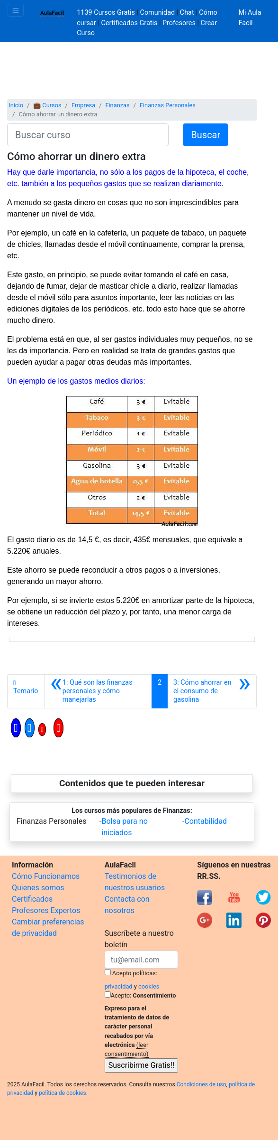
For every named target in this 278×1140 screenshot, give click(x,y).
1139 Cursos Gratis (106, 13)
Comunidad (157, 13)
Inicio (16, 105)
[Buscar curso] (88, 134)
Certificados (32, 899)
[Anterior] (98, 691)
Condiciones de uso (201, 1084)
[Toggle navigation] (16, 10)
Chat (187, 13)
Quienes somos (38, 887)
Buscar (205, 135)
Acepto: (121, 995)
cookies (148, 986)
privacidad (119, 986)
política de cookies (62, 1093)
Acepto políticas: (134, 973)
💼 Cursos (47, 105)
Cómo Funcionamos (46, 876)
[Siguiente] (212, 691)
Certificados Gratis (129, 23)
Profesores (179, 23)
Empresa (83, 105)
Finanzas (117, 105)
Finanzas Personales (168, 105)
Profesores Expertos (46, 910)
